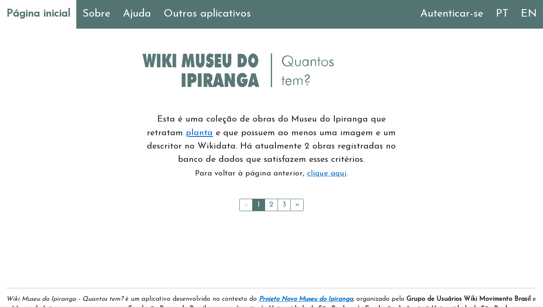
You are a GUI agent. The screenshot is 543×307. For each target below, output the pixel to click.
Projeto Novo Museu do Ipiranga (306, 299)
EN (529, 14)
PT (502, 14)
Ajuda (137, 14)
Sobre (96, 14)
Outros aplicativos (207, 14)
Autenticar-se (451, 14)
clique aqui (326, 174)
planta (199, 133)
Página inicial (38, 14)
